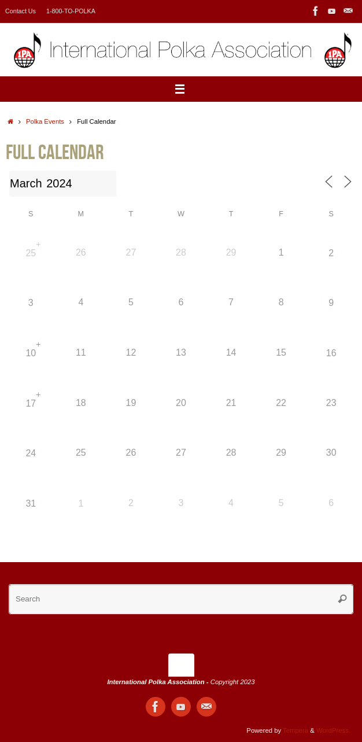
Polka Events (45, 121)
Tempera (295, 730)
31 (30, 503)
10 (30, 353)
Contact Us (20, 11)
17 (30, 403)
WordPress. (333, 730)
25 (30, 253)
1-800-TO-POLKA (70, 11)
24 (30, 453)
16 (331, 353)
